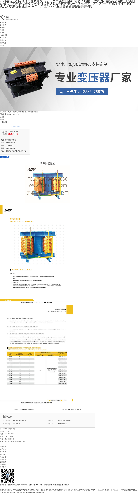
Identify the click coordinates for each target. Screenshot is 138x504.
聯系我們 (3, 45)
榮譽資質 (3, 40)
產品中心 (3, 27)
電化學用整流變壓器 (74, 409)
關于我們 (3, 25)
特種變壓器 (3, 35)
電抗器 (2, 32)
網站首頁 (3, 22)
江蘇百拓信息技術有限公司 (60, 485)
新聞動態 (3, 43)
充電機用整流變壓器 (27, 409)
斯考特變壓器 (62, 424)
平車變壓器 (16, 424)
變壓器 (2, 30)
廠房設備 (3, 38)
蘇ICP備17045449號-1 (36, 485)
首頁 (9, 112)
